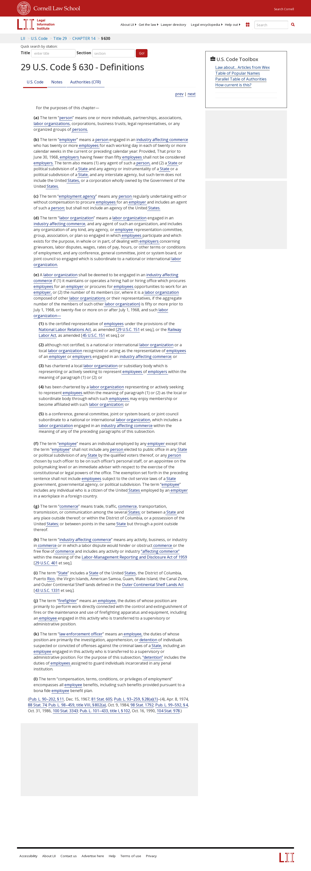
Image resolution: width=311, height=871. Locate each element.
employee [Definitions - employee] (124, 229)
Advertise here (93, 856)
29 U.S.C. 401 (46, 563)
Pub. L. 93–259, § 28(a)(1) (136, 699)
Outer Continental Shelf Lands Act (153, 584)
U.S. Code (35, 82)
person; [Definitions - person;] (57, 208)
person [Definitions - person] (65, 117)
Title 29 (60, 38)
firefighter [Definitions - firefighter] (67, 600)
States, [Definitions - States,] (73, 180)
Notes (56, 82)
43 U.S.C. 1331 (47, 590)
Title (25, 52)
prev (179, 94)
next (192, 94)
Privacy (151, 856)
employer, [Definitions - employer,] (43, 292)
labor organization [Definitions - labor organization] (76, 218)
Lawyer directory (173, 24)
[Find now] (292, 25)
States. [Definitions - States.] (52, 186)
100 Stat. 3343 (65, 710)
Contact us (68, 856)
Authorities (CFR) (85, 82)
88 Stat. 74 (37, 705)
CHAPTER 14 (83, 38)
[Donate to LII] (247, 24)
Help (112, 856)
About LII (127, 24)
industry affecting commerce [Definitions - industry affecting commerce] (162, 139)
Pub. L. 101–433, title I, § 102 (105, 710)
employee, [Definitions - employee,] (107, 600)
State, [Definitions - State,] (83, 174)
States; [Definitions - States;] (133, 512)
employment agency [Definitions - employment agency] (77, 196)
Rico (51, 578)
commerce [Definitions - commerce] (69, 506)
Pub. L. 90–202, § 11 (46, 699)
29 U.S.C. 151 (128, 329)
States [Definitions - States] (134, 490)
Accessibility (28, 856)
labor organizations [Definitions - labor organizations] (52, 123)
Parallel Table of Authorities (241, 79)
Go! (141, 53)
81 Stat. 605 (101, 699)
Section (84, 52)
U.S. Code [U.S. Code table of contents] (39, 38)
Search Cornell (284, 9)
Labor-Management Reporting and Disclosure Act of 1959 (134, 557)
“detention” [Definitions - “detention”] (152, 657)
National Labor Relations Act (65, 329)
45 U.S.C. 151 (93, 335)
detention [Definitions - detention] (148, 639)
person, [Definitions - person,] (142, 163)
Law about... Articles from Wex (242, 67)
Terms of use (131, 856)
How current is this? (233, 85)
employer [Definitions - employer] (68, 139)
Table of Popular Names (237, 73)
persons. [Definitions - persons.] (79, 129)
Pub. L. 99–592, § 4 (171, 705)
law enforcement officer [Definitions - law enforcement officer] (81, 634)
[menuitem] (127, 24)
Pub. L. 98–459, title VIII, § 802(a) (77, 705)
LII (23, 38)
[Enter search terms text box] (271, 25)
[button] (292, 24)
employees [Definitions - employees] (89, 145)
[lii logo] (36, 24)
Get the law (147, 24)
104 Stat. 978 (168, 710)
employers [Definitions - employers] (69, 157)
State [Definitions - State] (172, 163)
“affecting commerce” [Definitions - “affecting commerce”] (160, 551)
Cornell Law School (55, 7)
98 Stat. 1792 (142, 705)
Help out (231, 24)
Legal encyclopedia (205, 24)
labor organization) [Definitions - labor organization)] (122, 304)
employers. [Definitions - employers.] (43, 163)
